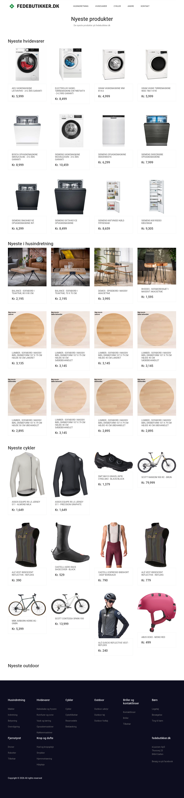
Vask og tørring (44, 721)
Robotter (12, 753)
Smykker (41, 753)
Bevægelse (157, 715)
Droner (11, 747)
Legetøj (155, 709)
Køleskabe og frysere (47, 709)
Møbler (11, 709)
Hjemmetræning (44, 758)
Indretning (12, 715)
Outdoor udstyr (101, 709)
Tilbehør (127, 724)
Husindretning (80, 6)
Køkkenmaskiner (44, 732)
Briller (126, 718)
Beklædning (71, 726)
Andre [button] (131, 6)
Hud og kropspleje (45, 747)
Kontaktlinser (129, 712)
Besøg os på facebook (162, 761)
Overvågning (14, 726)
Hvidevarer (101, 6)
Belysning (12, 721)
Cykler (117, 6)
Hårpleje (41, 764)
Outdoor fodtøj (101, 721)
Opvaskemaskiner (45, 726)
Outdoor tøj (99, 715)
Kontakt (145, 6)
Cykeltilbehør (71, 715)
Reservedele (71, 721)
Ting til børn (157, 721)
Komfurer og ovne (45, 715)
